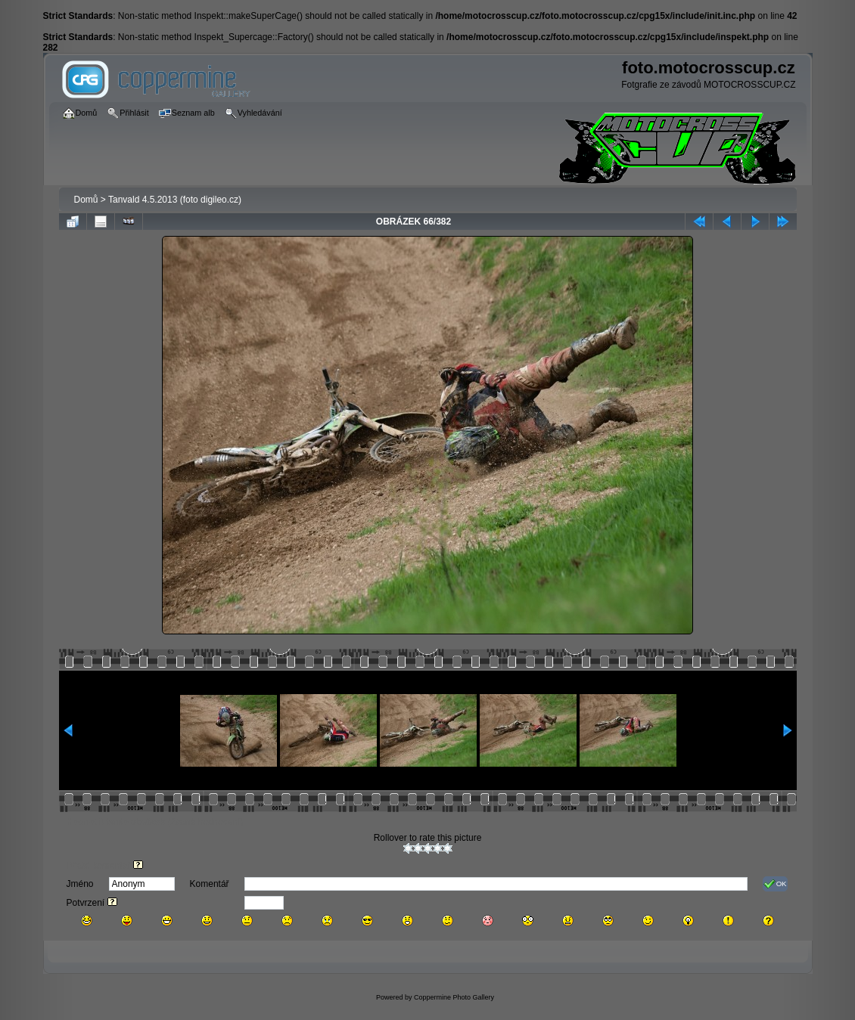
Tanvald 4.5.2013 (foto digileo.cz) (174, 199)
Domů (86, 199)
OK (775, 884)
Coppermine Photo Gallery (454, 997)
